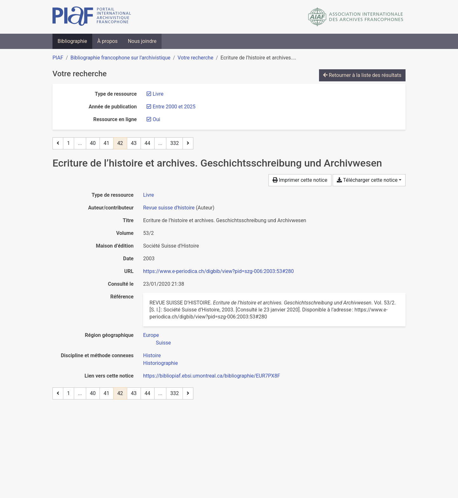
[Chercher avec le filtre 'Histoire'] (152, 355)
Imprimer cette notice (300, 180)
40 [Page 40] (93, 143)
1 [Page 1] (68, 143)
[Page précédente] (57, 143)
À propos (107, 41)
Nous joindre (142, 41)
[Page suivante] (188, 143)
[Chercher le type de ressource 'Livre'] (148, 195)
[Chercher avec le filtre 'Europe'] (151, 335)
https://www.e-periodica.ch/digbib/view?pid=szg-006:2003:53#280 (218, 271)
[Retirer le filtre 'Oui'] (156, 119)
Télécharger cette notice (367, 180)
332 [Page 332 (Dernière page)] (174, 143)
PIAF (57, 58)
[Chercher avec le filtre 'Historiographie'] (160, 363)
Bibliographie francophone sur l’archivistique (120, 58)
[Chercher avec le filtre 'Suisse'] (163, 343)
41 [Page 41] (106, 143)
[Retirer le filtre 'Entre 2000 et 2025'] (174, 107)
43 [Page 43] (134, 143)
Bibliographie (72, 41)
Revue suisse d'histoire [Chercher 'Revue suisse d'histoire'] (169, 208)
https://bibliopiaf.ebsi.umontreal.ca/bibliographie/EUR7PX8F (211, 376)
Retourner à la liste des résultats (362, 75)
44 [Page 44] (147, 143)
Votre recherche (195, 58)
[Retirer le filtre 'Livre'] (158, 94)
